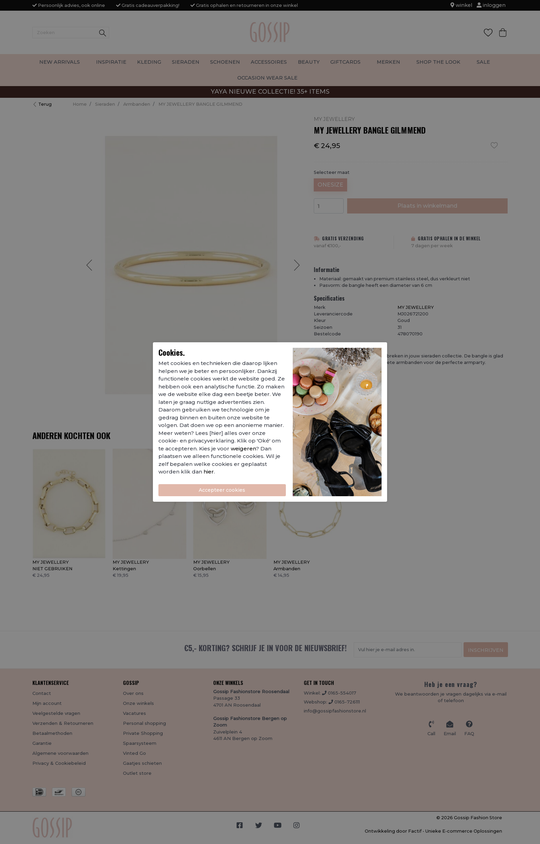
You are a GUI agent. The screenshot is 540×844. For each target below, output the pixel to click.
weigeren (243, 448)
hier (209, 471)
